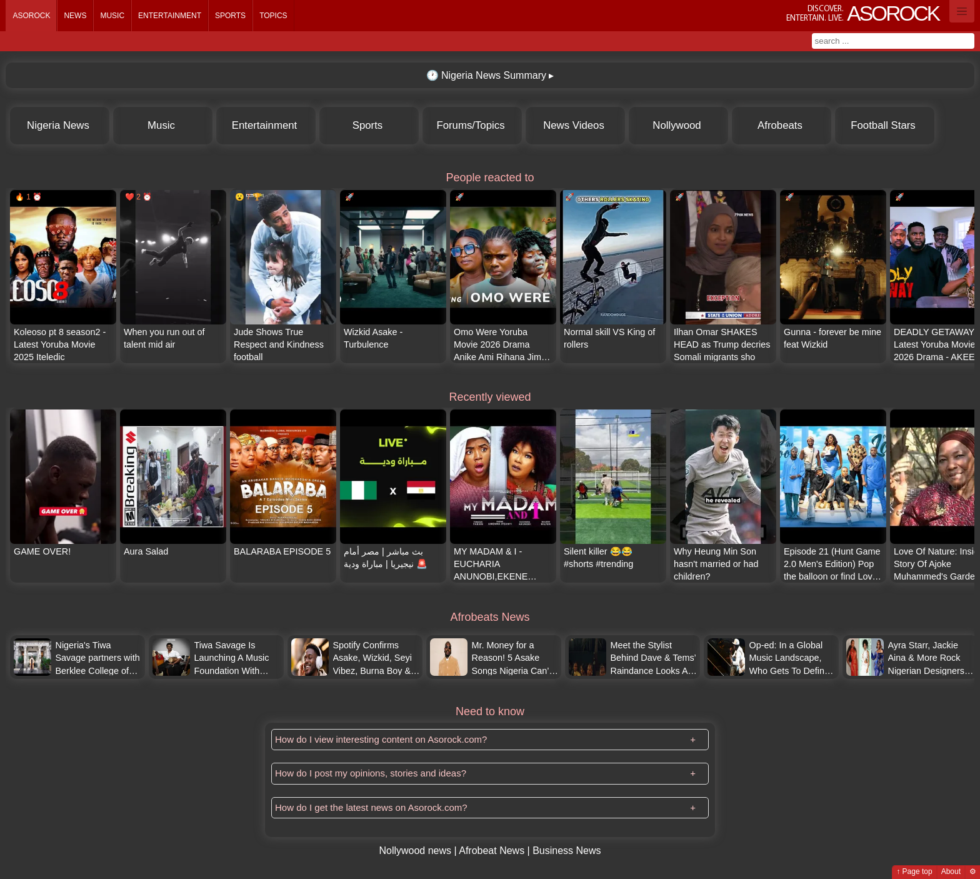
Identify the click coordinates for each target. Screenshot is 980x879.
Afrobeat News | (495, 850)
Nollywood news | (419, 850)
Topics (273, 15)
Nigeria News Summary (486, 75)
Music (112, 15)
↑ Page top (914, 871)
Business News (566, 850)
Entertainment (169, 15)
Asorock (31, 15)
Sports (230, 15)
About (951, 871)
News (75, 15)
